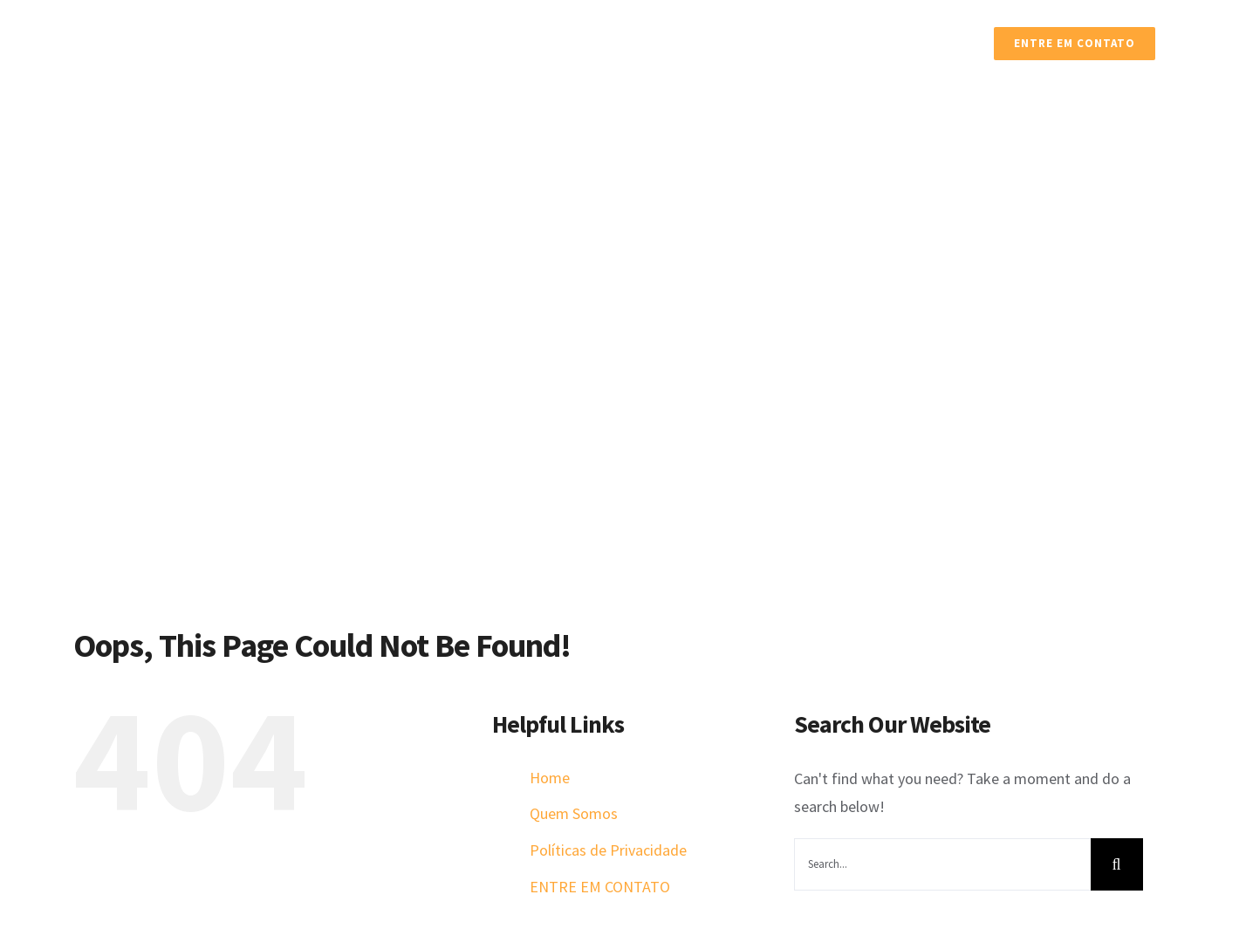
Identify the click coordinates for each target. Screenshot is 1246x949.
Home (550, 778)
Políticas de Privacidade (608, 850)
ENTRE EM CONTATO (600, 887)
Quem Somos (574, 813)
